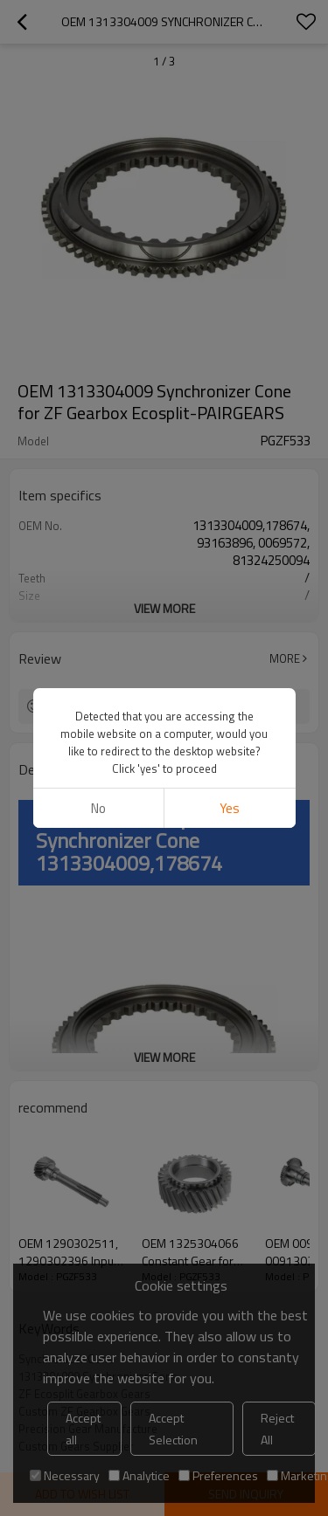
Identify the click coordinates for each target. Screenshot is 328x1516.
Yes (230, 808)
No (98, 808)
